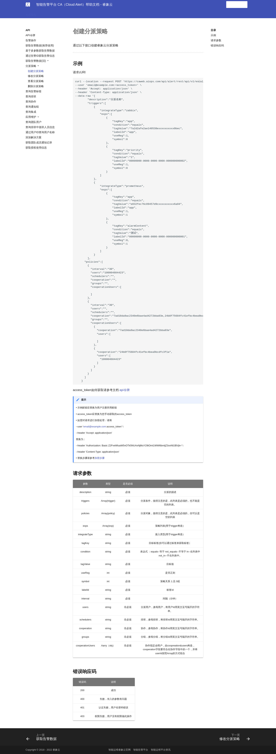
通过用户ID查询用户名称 (40, 132)
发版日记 (102, 13)
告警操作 (31, 40)
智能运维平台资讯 (161, 749)
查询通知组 (32, 106)
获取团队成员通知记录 (39, 142)
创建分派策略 (36, 71)
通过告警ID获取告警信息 (40, 55)
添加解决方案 (33, 137)
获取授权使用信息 (36, 147)
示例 (213, 35)
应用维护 (31, 116)
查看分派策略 (36, 81)
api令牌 (124, 390)
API (90, 13)
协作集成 (62, 13)
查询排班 (31, 96)
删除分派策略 (36, 86)
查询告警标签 (33, 91)
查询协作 (31, 101)
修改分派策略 (36, 75)
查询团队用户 (33, 122)
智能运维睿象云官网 (119, 749)
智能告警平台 (140, 749)
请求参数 (216, 40)
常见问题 (78, 13)
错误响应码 (217, 45)
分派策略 (31, 65)
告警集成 (46, 13)
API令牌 (30, 35)
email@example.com (94, 426)
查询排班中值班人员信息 (40, 127)
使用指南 (31, 13)
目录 (213, 30)
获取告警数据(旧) (36, 60)
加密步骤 (99, 458)
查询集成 (31, 111)
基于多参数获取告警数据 (40, 50)
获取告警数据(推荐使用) (40, 45)
